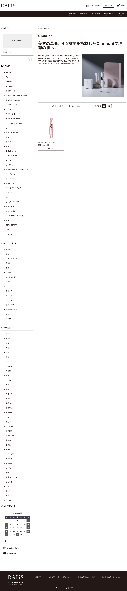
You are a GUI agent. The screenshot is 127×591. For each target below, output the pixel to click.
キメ (7, 334)
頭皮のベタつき (11, 477)
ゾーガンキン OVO (13, 202)
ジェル (8, 282)
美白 (7, 389)
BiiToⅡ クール (11, 151)
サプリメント (10, 114)
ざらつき (9, 482)
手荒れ (8, 449)
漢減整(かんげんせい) (13, 100)
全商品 (40, 28)
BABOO (9, 81)
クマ (7, 496)
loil (7, 197)
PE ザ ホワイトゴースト (14, 216)
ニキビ (8, 371)
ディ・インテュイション (14, 132)
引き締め (9, 431)
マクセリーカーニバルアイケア (17, 169)
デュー (8, 137)
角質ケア (9, 394)
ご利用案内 (37, 577)
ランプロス (10, 179)
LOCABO (9, 192)
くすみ (8, 338)
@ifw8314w (9, 553)
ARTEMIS (9, 86)
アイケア (9, 291)
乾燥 (7, 375)
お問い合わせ (66, 577)
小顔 (7, 486)
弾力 (7, 357)
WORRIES (107, 14)
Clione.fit (9, 109)
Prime (8, 229)
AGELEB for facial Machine (16, 95)
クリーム (9, 272)
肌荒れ (8, 445)
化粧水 (8, 249)
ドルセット (10, 142)
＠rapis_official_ (11, 548)
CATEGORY (95, 14)
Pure (8, 77)
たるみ (8, 348)
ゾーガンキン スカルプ (14, 123)
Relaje (8, 72)
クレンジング (10, 277)
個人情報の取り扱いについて (112, 577)
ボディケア (10, 305)
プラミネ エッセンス (13, 155)
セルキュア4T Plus (13, 118)
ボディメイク (10, 426)
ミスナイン (10, 206)
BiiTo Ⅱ (9, 234)
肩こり (8, 491)
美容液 (8, 263)
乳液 (7, 268)
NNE (7, 220)
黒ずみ (8, 440)
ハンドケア (10, 295)
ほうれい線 (10, 435)
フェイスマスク (11, 258)
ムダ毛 (8, 468)
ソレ (7, 128)
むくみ (8, 422)
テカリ (8, 398)
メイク (8, 314)
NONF (8, 146)
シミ (7, 361)
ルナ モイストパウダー (14, 188)
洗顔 (7, 254)
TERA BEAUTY (11, 225)
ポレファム (10, 165)
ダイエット (10, 408)
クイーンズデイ (11, 211)
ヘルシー (9, 417)
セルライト (10, 459)
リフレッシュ (10, 183)
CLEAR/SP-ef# (11, 105)
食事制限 (9, 412)
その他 (8, 319)
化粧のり (9, 403)
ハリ (7, 352)
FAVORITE (120, 14)
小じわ (8, 380)
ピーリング (10, 300)
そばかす (9, 366)
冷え (7, 472)
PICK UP (72, 14)
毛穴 (7, 385)
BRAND (82, 14)
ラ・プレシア (10, 174)
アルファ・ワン (11, 91)
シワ (7, 343)
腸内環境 (9, 463)
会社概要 (52, 577)
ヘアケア (9, 286)
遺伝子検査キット (12, 309)
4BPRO (9, 160)
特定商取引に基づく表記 (86, 577)
